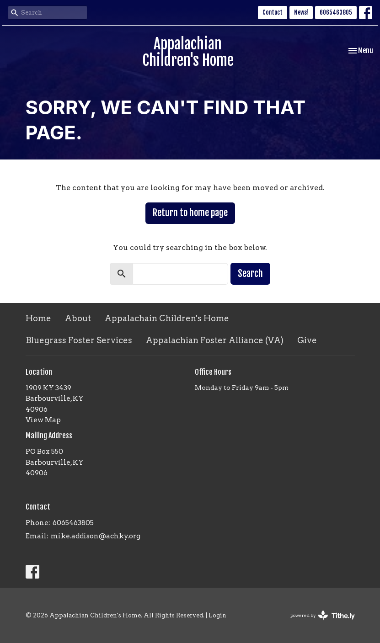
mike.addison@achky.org (95, 536)
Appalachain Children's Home (167, 318)
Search (250, 273)
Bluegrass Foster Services (79, 340)
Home (38, 318)
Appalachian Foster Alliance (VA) (215, 340)
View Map (43, 420)
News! (301, 12)
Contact (272, 12)
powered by (322, 615)
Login (217, 615)
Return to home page (190, 212)
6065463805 (336, 12)
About (78, 318)
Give (307, 340)
